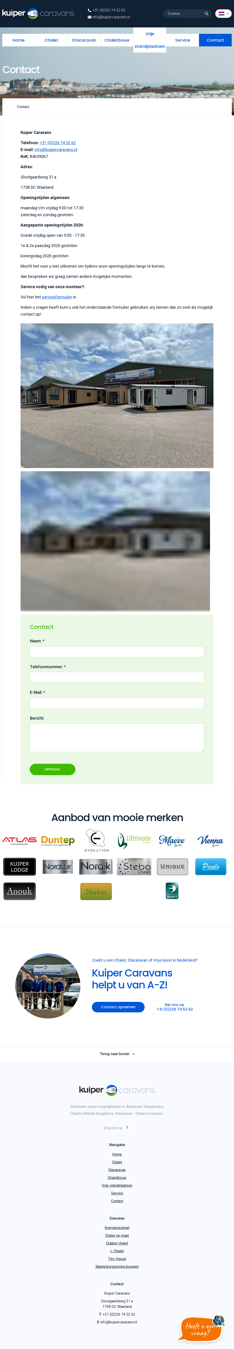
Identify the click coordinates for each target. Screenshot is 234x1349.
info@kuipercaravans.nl (109, 17)
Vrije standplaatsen (150, 40)
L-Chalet (117, 1251)
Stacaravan (84, 40)
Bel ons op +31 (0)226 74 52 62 (174, 1007)
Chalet (51, 40)
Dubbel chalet (117, 1243)
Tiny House (117, 1259)
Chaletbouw (117, 40)
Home (19, 40)
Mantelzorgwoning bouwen (117, 1266)
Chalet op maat (117, 1235)
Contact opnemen (118, 1007)
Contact (215, 40)
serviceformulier (57, 297)
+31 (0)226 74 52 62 (106, 10)
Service (182, 40)
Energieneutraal (117, 1228)
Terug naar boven (117, 1054)
